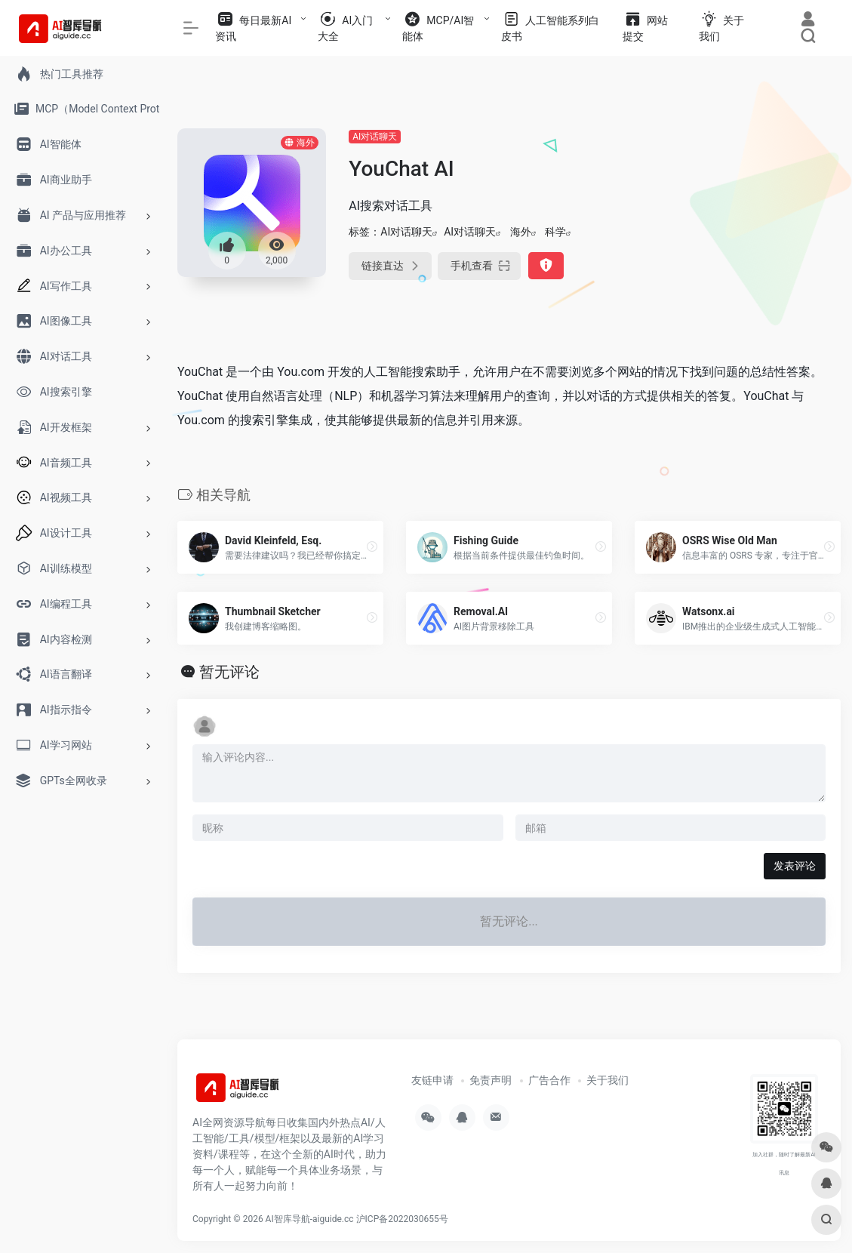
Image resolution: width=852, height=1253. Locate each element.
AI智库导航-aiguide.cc (310, 1219)
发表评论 (795, 866)
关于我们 (607, 1080)
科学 (555, 232)
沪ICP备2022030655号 (402, 1219)
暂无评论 (229, 672)
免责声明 (490, 1080)
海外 (520, 232)
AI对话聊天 (374, 136)
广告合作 (549, 1080)
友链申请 (432, 1080)
